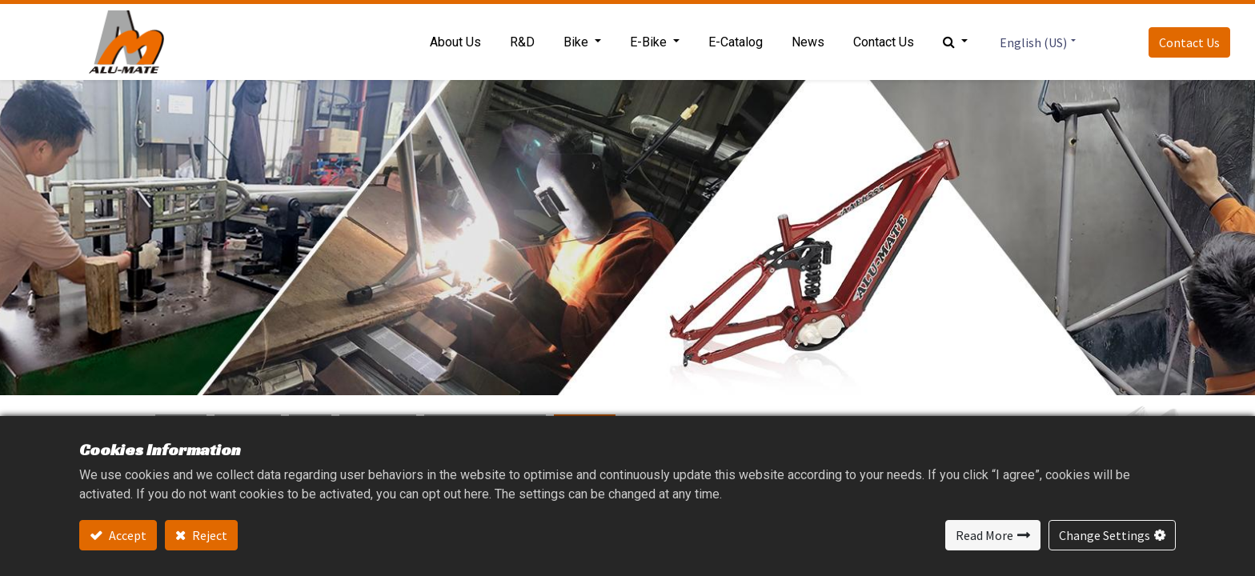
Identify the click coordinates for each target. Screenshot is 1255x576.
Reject (208, 535)
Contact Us (1189, 42)
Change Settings (1104, 535)
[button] (955, 42)
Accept (126, 535)
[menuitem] (455, 42)
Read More (984, 535)
